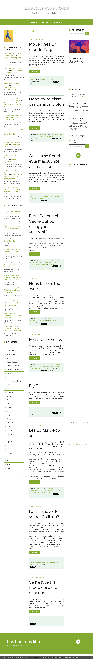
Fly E (33, 386)
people (57, 196)
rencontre (53, 411)
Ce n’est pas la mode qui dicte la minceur (45, 587)
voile (53, 364)
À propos (58, 22)
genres (51, 79)
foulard (49, 364)
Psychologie (10, 434)
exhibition (51, 490)
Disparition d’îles (10, 119)
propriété (57, 490)
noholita (53, 134)
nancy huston (37, 366)
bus (48, 411)
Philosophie (10, 423)
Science (9, 453)
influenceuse (42, 136)
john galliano (54, 559)
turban (32, 368)
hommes (45, 79)
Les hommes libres (46, 8)
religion (58, 364)
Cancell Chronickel (12, 362)
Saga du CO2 (11, 445)
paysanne (53, 366)
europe (48, 366)
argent (49, 492)
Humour (9, 400)
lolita (48, 488)
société (9, 457)
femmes (55, 318)
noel (38, 198)
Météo (9, 415)
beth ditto (54, 620)
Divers (9, 373)
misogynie (46, 262)
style (52, 618)
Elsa (8, 377)
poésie (56, 409)
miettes (44, 320)
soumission (33, 322)
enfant (58, 488)
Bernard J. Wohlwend (12, 100)
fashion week (34, 196)
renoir (32, 622)
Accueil (34, 22)
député (57, 262)
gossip (59, 620)
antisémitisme (54, 562)
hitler (46, 561)
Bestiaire (9, 358)
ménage (39, 320)
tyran (38, 322)
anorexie (37, 620)
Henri (6, 70)
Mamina (9, 411)
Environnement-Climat (14, 381)
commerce (33, 492)
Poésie (9, 426)
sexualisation (34, 490)
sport (8, 461)
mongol (51, 561)
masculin (52, 196)
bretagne (60, 366)
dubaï (37, 411)
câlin (50, 320)
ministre (51, 262)
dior (48, 559)
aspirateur (33, 320)
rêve (47, 409)
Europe (9, 385)
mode (41, 79)
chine (31, 564)
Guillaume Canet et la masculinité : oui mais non (45, 161)
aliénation (42, 368)
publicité (44, 492)
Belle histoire (11, 354)
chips (54, 320)
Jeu (8, 404)
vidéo (47, 562)
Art (8, 347)
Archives (45, 22)
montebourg (52, 264)
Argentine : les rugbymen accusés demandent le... (13, 176)
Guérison (10, 392)
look (55, 618)
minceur (60, 618)
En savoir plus (76, 657)
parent (53, 488)
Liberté (9, 407)
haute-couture (34, 561)
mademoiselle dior (40, 562)
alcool (32, 562)
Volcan (9, 468)
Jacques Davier (10, 117)
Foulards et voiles (45, 339)
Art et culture (11, 351)
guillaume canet (43, 196)
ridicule (42, 198)
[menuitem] (34, 22)
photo (44, 411)
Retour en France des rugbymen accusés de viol (12, 87)
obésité (32, 620)
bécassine (41, 264)
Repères (9, 442)
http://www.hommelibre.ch (78, 445)
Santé (8, 449)
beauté (42, 620)
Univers (9, 464)
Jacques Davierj (10, 56)
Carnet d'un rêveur (13, 366)
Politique (9, 430)
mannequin (33, 198)
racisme (42, 561)
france (32, 264)
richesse (47, 620)
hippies (37, 368)
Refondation (11, 438)
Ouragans (10, 419)
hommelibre (8, 132)
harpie (58, 320)
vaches (39, 492)
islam (44, 366)
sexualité (45, 490)
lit (47, 320)
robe (36, 264)
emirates (32, 411)
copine (46, 322)
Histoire (9, 396)
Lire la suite (34, 71)
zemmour (57, 561)
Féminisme (10, 389)
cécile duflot (38, 262)
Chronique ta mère (13, 370)
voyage (51, 409)
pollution (50, 136)
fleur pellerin (52, 260)
